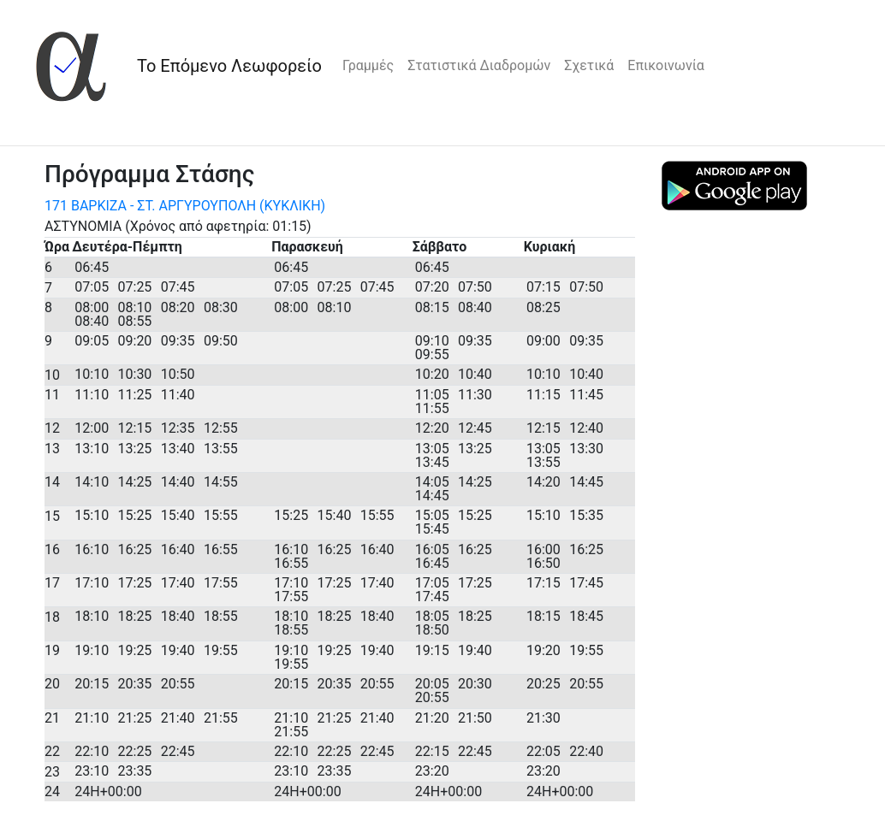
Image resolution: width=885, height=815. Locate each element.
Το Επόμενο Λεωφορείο (229, 66)
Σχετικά (589, 65)
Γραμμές (368, 65)
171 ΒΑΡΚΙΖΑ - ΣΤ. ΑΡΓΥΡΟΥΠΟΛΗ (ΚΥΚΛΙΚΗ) (185, 206)
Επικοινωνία (665, 65)
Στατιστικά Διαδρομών (478, 65)
